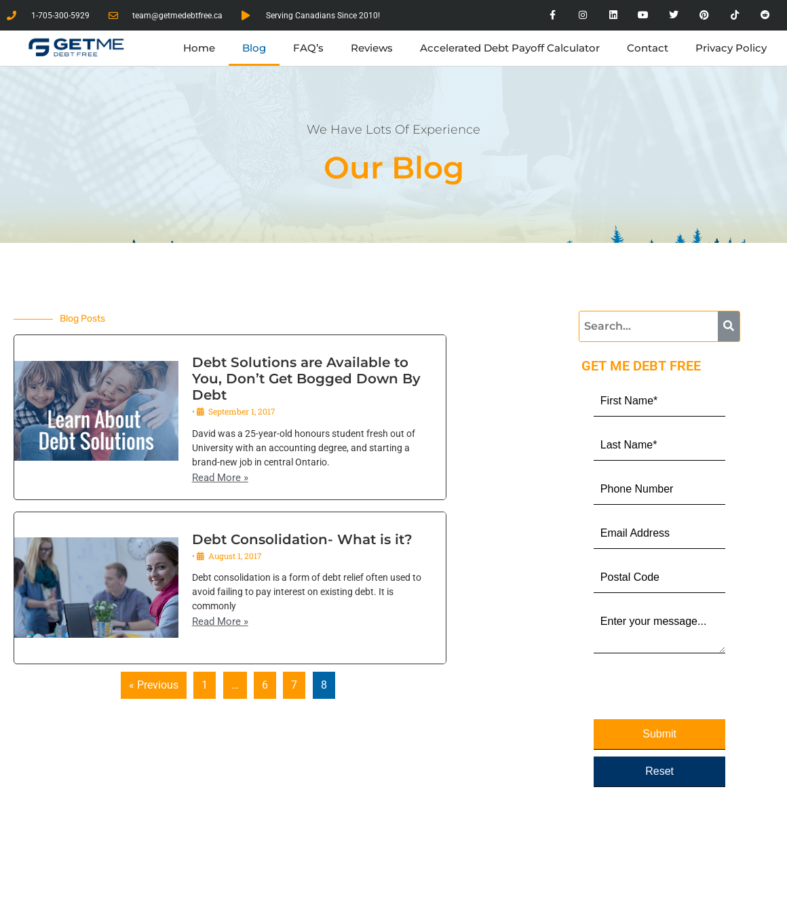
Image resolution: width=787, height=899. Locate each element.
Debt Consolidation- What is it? (302, 539)
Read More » (220, 478)
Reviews (372, 47)
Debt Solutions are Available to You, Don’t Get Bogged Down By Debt (306, 378)
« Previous (153, 684)
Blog (254, 47)
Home (199, 47)
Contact (647, 47)
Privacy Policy (731, 47)
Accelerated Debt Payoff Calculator (510, 47)
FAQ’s (308, 47)
